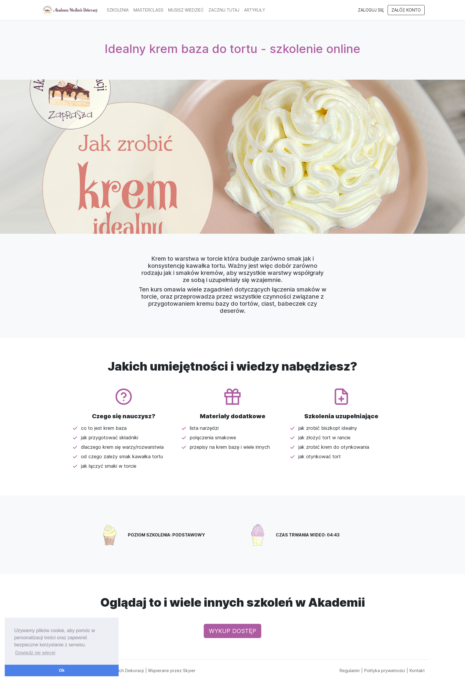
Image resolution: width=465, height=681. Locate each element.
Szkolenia (118, 10)
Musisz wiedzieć (186, 10)
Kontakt (417, 670)
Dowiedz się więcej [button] (35, 652)
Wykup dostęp (232, 630)
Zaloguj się (371, 10)
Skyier (189, 670)
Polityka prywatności (384, 670)
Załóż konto (406, 10)
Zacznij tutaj (223, 10)
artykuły (254, 10)
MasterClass (148, 10)
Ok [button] (61, 670)
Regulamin (350, 670)
